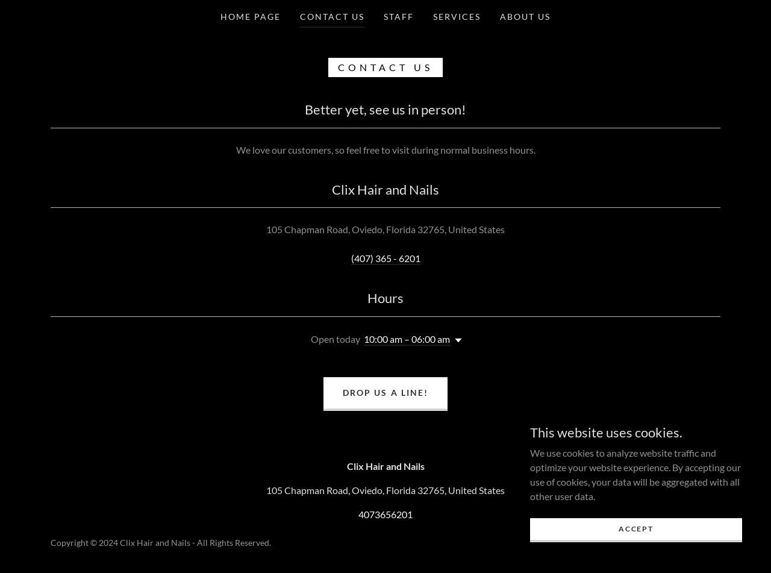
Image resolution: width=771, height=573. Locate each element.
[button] (456, 340)
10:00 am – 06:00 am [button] (407, 339)
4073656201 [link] (385, 514)
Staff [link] (399, 16)
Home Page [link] (250, 16)
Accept (636, 528)
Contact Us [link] (332, 16)
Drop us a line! (385, 392)
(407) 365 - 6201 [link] (385, 258)
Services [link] (457, 16)
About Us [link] (525, 16)
